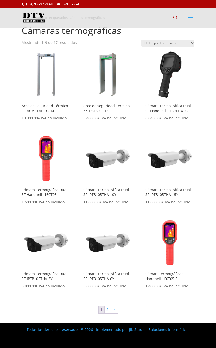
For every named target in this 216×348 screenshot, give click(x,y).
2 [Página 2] (107, 309)
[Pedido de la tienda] (167, 43)
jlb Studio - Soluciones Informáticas (159, 329)
